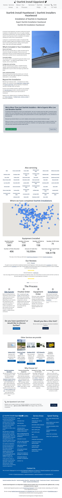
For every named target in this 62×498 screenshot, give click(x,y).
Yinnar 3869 (26, 170)
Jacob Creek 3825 (55, 182)
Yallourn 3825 (45, 170)
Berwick (33, 263)
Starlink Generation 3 (29, 474)
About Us (18, 6)
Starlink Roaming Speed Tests (52, 427)
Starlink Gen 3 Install (45, 480)
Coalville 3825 (55, 190)
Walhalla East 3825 (55, 174)
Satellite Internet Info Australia (18, 491)
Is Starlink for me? (31, 491)
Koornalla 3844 (16, 182)
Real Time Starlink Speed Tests (52, 419)
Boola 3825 (26, 197)
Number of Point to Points (38, 241)
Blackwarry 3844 (35, 197)
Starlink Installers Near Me (23, 480)
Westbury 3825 (7, 174)
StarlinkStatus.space (52, 491)
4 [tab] (30, 282)
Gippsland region (6, 436)
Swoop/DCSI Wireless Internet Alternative (22, 453)
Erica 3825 (45, 186)
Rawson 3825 (45, 177)
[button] (49, 228)
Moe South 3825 (35, 179)
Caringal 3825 (36, 194)
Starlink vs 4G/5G (21, 439)
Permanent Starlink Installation (37, 450)
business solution (38, 379)
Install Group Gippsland (32, 257)
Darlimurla (35, 272)
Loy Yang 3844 (7, 182)
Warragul (12, 470)
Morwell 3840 (16, 179)
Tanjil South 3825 (26, 177)
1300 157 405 (54, 6)
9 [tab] (37, 282)
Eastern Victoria (11, 379)
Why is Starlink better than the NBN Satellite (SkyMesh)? (23, 435)
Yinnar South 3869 (16, 170)
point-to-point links (9, 84)
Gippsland (5, 379)
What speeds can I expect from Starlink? (52, 423)
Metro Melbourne (9, 380)
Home (5, 5)
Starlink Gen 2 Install (34, 480)
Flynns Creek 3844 (7, 190)
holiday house (17, 97)
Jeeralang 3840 (45, 182)
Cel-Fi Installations (55, 470)
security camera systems (8, 451)
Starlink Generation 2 (19, 474)
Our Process (24, 6)
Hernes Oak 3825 (16, 186)
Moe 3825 (45, 179)
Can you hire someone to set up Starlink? (23, 442)
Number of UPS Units (53, 241)
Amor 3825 (45, 197)
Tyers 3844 (6, 177)
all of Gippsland (24, 470)
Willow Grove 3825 (55, 170)
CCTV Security (24, 472)
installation (14, 266)
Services (32, 5)
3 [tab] (29, 282)
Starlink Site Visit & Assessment (37, 421)
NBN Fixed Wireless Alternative (22, 446)
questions (49, 265)
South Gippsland (36, 427)
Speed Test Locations (51, 434)
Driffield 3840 (36, 190)
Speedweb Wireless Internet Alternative (22, 457)
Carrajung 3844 (26, 194)
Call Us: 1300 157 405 (11, 129)
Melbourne (35, 437)
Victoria (37, 470)
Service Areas (11, 6)
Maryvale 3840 (55, 179)
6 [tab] (33, 282)
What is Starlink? (21, 425)
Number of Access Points (24, 241)
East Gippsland (36, 432)
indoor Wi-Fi (19, 83)
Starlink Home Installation (35, 446)
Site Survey (9, 291)
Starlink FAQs (39, 6)
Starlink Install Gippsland (13, 416)
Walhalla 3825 (45, 174)
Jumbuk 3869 (26, 182)
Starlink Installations (43, 200)
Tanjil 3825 (36, 177)
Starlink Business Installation (36, 442)
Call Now (53, 405)
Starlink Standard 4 (39, 474)
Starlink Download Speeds (51, 431)
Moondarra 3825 (26, 179)
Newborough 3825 (55, 177)
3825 (7, 170)
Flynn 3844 (55, 186)
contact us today (24, 97)
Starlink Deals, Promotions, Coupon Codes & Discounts (22, 430)
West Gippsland (36, 429)
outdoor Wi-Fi (26, 83)
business (10, 97)
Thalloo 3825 (16, 177)
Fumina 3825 (16, 190)
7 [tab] (34, 282)
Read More (11, 360)
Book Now (45, 328)
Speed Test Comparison (52, 436)
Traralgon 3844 (16, 174)
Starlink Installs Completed (9, 241)
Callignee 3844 (16, 197)
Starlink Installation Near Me (9, 480)
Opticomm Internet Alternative (22, 450)
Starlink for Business (37, 439)
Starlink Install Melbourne (33, 481)
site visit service (8, 90)
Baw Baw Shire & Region (38, 424)
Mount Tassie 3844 (7, 179)
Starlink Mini (48, 474)
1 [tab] (26, 282)
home (6, 97)
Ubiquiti (20, 380)
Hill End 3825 (7, 186)
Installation (53, 291)
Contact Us (47, 6)
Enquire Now (53, 129)
